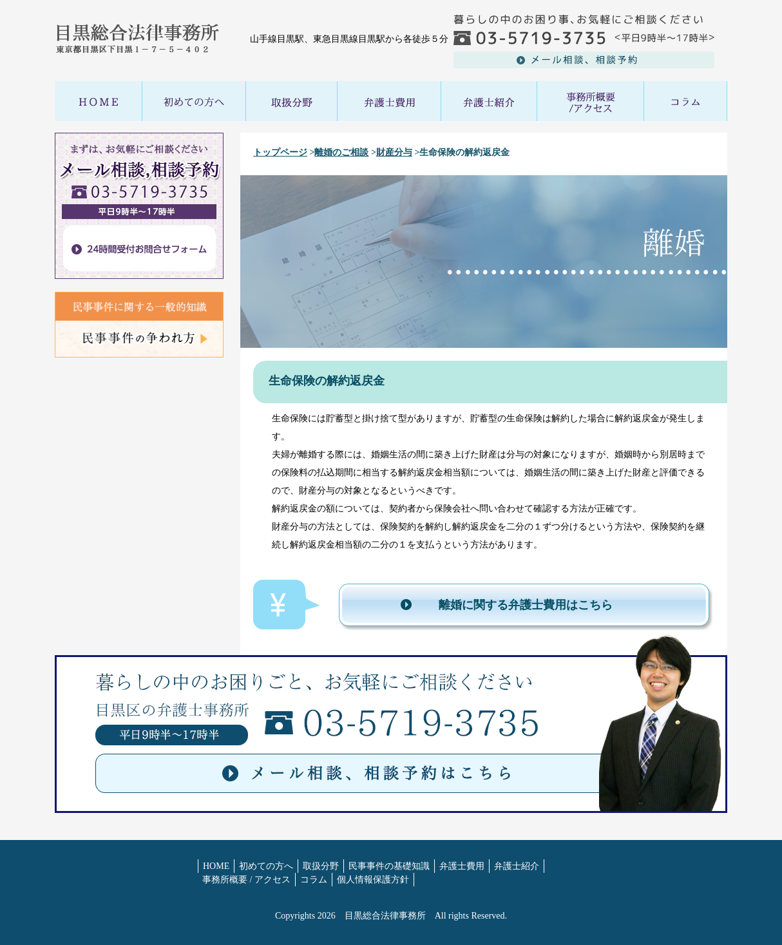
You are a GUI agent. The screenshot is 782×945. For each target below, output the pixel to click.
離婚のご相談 (341, 152)
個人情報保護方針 (373, 879)
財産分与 (394, 152)
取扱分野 (321, 866)
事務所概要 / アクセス (246, 879)
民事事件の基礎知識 (389, 866)
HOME (216, 866)
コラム (313, 879)
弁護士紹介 (516, 866)
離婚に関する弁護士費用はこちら (526, 604)
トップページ (280, 152)
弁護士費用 (461, 866)
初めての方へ (266, 866)
